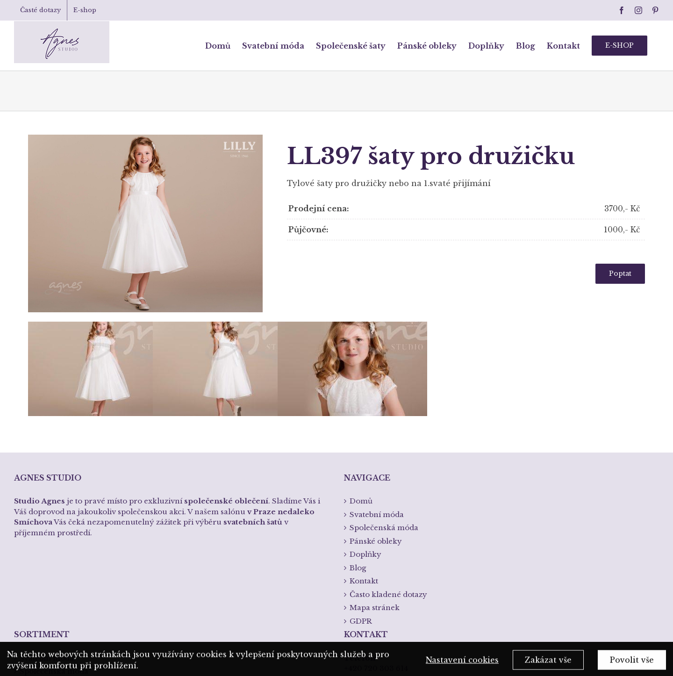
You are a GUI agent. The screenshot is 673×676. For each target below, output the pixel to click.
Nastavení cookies (462, 663)
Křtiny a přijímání (52, 579)
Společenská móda (54, 539)
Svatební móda (47, 526)
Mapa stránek (375, 476)
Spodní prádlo (46, 566)
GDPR (361, 489)
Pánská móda (44, 552)
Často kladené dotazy (388, 462)
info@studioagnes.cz (382, 565)
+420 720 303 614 (376, 536)
